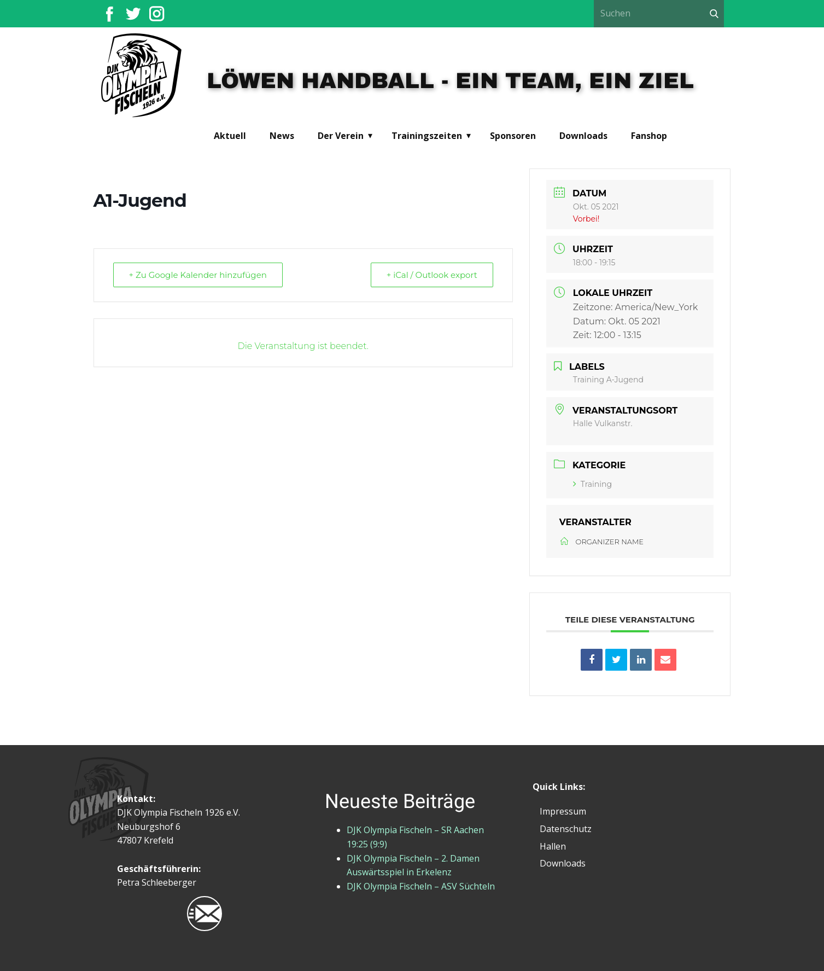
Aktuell (230, 136)
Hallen (553, 846)
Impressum (563, 811)
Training (592, 484)
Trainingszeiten (426, 136)
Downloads (583, 136)
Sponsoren (513, 136)
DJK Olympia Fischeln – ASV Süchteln (421, 886)
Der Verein (341, 136)
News (282, 136)
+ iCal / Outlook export (432, 275)
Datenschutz (566, 829)
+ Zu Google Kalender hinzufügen (198, 275)
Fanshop (649, 136)
